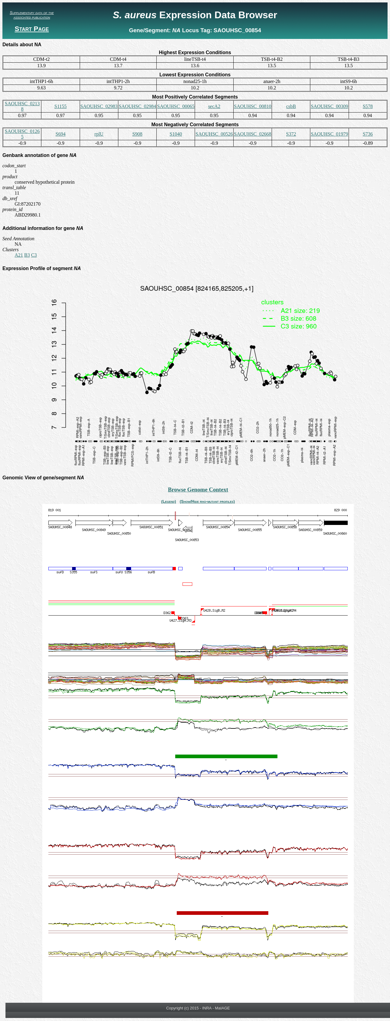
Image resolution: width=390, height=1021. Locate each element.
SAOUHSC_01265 (22, 134)
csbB (291, 106)
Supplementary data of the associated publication (32, 14)
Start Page (32, 29)
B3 (27, 255)
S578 (368, 106)
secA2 (214, 106)
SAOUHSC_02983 (99, 106)
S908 (137, 134)
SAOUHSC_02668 (252, 134)
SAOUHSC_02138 (22, 106)
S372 (291, 134)
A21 (19, 255)
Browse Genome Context (198, 489)
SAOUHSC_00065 (175, 106)
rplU (99, 134)
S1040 (175, 134)
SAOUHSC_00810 (252, 106)
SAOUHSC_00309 (329, 106)
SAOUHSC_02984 (137, 106)
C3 (34, 255)
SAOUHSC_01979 (329, 134)
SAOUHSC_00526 (214, 134)
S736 (368, 134)
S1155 (60, 106)
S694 (60, 134)
